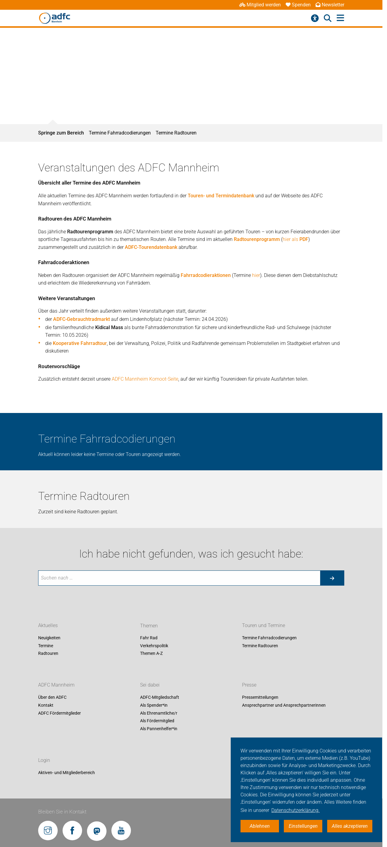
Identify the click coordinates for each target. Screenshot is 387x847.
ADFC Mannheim (56, 685)
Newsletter (330, 5)
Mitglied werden (260, 5)
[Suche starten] (332, 578)
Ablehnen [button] (260, 826)
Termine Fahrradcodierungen (120, 133)
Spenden (298, 5)
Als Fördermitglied (157, 721)
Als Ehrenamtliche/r (158, 713)
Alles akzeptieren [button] (350, 826)
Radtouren (48, 653)
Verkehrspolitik (154, 645)
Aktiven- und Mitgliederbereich (66, 772)
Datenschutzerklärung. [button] (295, 810)
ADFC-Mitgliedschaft (159, 697)
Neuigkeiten (49, 638)
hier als (295, 239)
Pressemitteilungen (260, 697)
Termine (45, 645)
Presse (249, 685)
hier (256, 275)
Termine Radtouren (176, 133)
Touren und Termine (263, 626)
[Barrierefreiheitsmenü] (315, 18)
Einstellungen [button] (303, 826)
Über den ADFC (52, 697)
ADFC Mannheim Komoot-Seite (145, 379)
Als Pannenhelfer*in (158, 728)
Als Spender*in (154, 705)
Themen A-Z (151, 653)
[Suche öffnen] (327, 18)
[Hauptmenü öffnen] (340, 18)
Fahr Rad (148, 638)
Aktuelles (48, 626)
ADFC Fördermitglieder (59, 713)
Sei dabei (150, 685)
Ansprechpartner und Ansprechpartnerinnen (284, 705)
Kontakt (45, 705)
